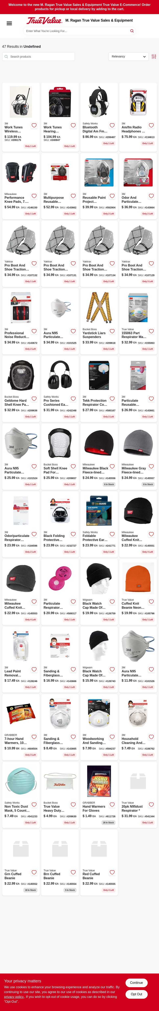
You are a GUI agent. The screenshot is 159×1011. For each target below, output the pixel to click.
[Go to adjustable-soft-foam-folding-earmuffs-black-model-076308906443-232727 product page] (60, 524)
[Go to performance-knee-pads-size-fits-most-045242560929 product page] (21, 186)
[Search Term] (79, 31)
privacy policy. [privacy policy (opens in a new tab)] (14, 997)
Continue (136, 982)
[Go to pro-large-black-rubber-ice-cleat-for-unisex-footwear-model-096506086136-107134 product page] (99, 254)
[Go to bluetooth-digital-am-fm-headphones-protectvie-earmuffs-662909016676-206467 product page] (99, 117)
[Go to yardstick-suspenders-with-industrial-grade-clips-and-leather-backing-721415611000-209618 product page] (99, 321)
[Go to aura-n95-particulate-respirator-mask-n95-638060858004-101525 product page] (60, 321)
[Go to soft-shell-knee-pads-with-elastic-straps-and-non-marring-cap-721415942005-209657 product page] (60, 457)
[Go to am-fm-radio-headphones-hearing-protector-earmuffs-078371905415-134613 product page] (138, 117)
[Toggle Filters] (154, 56)
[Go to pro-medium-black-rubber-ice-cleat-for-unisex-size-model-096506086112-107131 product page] (60, 254)
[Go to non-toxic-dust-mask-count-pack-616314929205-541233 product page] (21, 795)
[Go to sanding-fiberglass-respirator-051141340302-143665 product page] (60, 727)
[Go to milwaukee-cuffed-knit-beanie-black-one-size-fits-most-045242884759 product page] (138, 524)
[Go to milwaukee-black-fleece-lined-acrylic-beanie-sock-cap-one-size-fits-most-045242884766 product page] (99, 457)
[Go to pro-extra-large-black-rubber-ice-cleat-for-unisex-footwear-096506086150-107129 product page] (138, 254)
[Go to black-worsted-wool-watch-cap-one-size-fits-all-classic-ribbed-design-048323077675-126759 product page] (99, 592)
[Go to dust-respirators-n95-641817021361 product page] (138, 795)
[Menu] (9, 23)
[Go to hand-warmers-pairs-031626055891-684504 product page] (21, 727)
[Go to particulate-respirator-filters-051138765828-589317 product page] (60, 592)
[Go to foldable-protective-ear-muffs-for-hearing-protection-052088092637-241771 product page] (99, 524)
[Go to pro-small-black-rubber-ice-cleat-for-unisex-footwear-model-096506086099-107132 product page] (21, 254)
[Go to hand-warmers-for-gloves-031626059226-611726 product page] (99, 795)
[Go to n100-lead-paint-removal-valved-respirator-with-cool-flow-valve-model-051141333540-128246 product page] (21, 660)
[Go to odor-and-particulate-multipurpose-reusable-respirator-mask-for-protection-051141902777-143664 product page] (138, 186)
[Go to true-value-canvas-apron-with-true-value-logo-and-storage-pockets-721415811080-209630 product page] (60, 795)
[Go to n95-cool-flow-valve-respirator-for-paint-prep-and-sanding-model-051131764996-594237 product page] (99, 727)
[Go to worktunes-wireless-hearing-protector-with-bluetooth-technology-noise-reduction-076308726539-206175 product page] (21, 117)
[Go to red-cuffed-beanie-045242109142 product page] (99, 863)
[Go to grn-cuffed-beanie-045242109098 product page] (21, 863)
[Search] (132, 30)
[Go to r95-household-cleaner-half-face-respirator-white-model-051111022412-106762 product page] (138, 727)
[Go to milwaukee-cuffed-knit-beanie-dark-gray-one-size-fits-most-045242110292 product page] (21, 592)
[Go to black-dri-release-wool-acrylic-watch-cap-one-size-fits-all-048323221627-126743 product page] (99, 660)
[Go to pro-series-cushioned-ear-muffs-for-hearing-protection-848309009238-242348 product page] (60, 389)
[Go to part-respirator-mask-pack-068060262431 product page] (138, 321)
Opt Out (136, 994)
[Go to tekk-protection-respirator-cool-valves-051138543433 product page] (99, 389)
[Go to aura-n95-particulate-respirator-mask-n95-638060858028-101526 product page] (138, 660)
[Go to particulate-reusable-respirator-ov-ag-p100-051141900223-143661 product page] (138, 389)
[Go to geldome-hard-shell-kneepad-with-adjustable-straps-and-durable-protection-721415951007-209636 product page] (21, 389)
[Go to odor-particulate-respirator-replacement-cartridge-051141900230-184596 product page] (21, 524)
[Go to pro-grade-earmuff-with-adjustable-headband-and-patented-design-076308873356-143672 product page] (21, 321)
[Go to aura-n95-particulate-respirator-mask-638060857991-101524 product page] (21, 457)
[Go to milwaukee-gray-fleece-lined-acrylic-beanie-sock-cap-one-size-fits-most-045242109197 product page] (138, 457)
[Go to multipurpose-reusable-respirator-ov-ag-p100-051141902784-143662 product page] (60, 186)
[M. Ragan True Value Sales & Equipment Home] (44, 20)
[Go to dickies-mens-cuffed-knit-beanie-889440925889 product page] (138, 592)
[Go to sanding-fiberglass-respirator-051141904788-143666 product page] (60, 660)
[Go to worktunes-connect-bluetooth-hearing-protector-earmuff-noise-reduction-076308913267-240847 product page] (60, 117)
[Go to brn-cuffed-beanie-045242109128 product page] (60, 863)
